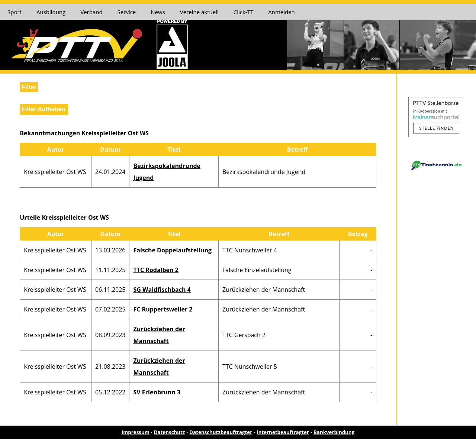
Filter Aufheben (43, 109)
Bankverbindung (333, 432)
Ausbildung (50, 12)
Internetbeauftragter (283, 432)
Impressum (135, 432)
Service (127, 12)
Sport (14, 12)
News (158, 12)
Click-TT (243, 12)
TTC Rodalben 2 (155, 270)
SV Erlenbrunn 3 (156, 392)
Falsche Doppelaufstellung (172, 250)
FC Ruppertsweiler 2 (162, 309)
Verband (91, 12)
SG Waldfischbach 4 (161, 289)
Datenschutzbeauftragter (220, 432)
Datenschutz (169, 432)
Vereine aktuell (199, 12)
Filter (29, 87)
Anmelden (281, 12)
